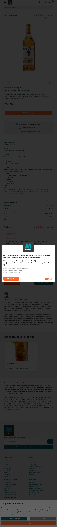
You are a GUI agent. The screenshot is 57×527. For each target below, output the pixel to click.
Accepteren (11, 278)
